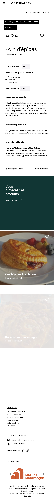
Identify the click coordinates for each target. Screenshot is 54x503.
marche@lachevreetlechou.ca (24, 440)
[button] (10, 474)
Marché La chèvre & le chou (21, 494)
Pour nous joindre (16, 435)
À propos (12, 407)
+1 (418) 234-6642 (19, 444)
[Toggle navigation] (4, 3)
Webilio (26, 486)
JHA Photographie (19, 488)
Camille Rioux (28, 491)
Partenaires (13, 461)
